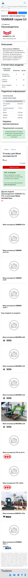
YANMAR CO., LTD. (9, 36)
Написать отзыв (13, 12)
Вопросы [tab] (13, 149)
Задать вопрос (22, 12)
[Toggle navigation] (25, 2)
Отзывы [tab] (6, 149)
